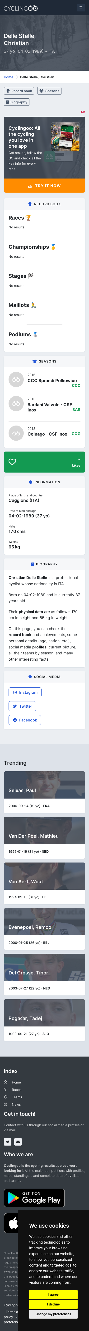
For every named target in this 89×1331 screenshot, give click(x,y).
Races (16, 1090)
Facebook (25, 720)
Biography (16, 102)
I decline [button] (53, 1304)
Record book (19, 91)
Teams (17, 1097)
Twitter (22, 706)
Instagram (25, 692)
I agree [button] (53, 1294)
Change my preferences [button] (53, 1314)
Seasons (49, 91)
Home (8, 77)
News (16, 1104)
